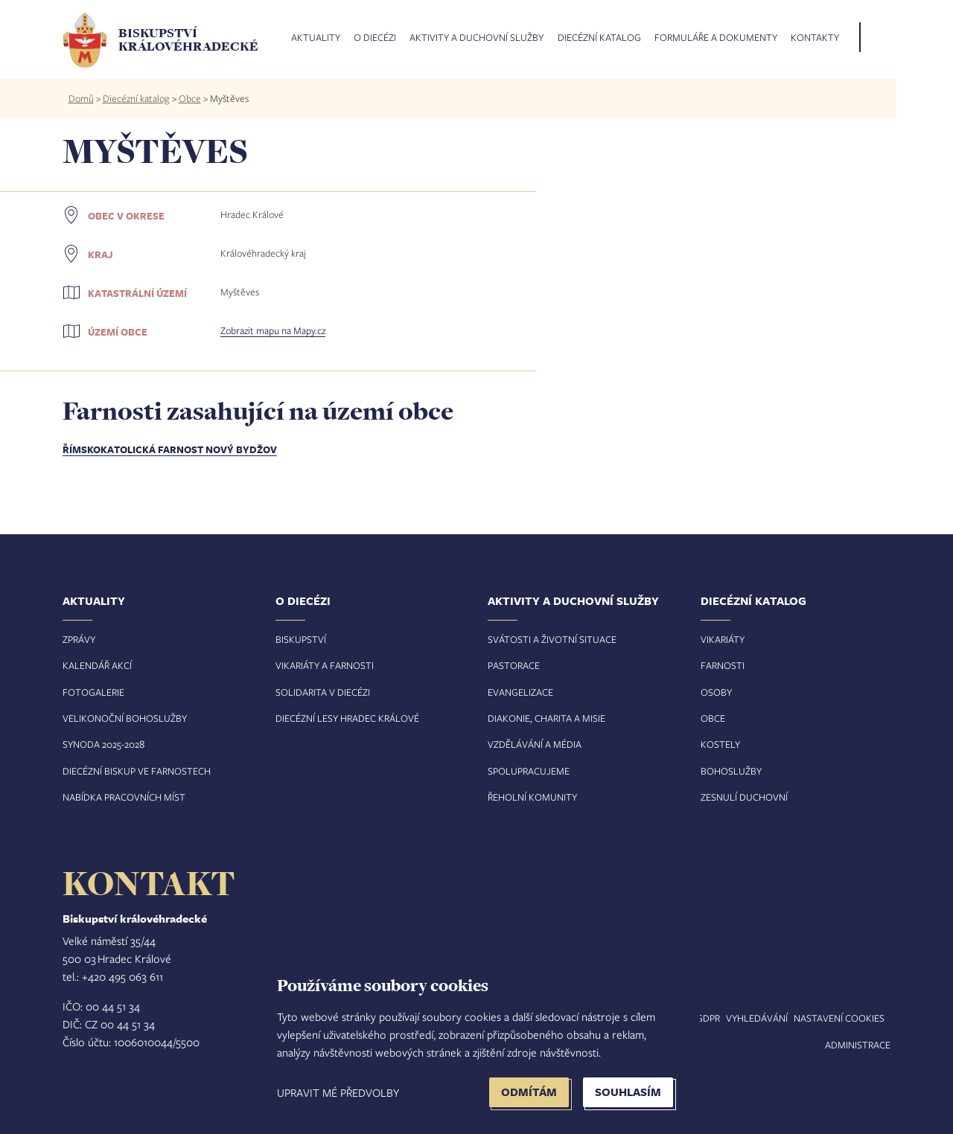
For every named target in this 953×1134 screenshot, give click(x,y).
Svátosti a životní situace (552, 639)
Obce (190, 98)
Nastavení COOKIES (839, 1018)
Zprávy (79, 639)
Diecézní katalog (599, 38)
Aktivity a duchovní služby (476, 38)
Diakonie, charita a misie (546, 718)
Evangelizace (520, 692)
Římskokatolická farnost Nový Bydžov (170, 449)
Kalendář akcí (97, 665)
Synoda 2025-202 (101, 744)
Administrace (857, 1044)
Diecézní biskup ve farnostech (137, 771)
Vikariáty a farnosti (324, 665)
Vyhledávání (757, 1018)
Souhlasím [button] (628, 1092)
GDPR (708, 1018)
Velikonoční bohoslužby (125, 718)
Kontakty (815, 38)
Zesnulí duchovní (744, 797)
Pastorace (514, 665)
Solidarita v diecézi (322, 692)
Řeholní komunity (532, 797)
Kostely (720, 744)
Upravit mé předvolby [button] (338, 1092)
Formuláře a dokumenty (715, 38)
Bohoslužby (731, 771)
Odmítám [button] (529, 1092)
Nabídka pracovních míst (124, 797)
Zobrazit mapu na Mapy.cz (272, 330)
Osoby (716, 692)
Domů (81, 98)
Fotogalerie (93, 692)
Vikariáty (723, 639)
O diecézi (375, 38)
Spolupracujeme (529, 771)
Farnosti (723, 665)
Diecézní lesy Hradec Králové (347, 718)
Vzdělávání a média (534, 744)
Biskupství (300, 639)
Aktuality (315, 38)
